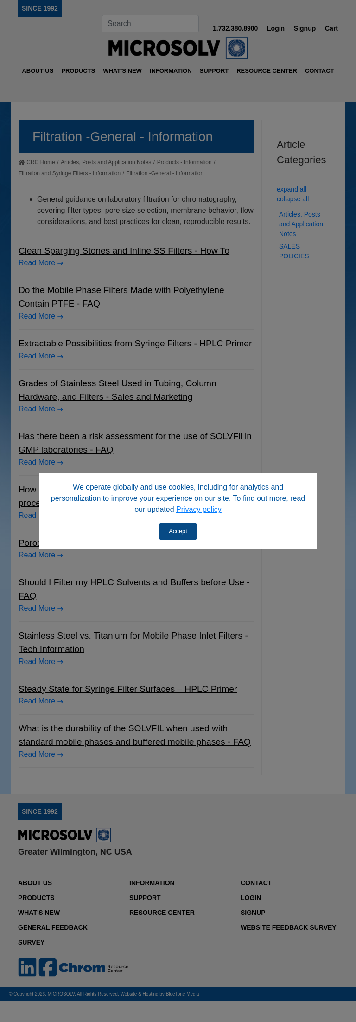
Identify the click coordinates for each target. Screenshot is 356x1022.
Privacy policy (199, 509)
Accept (178, 531)
